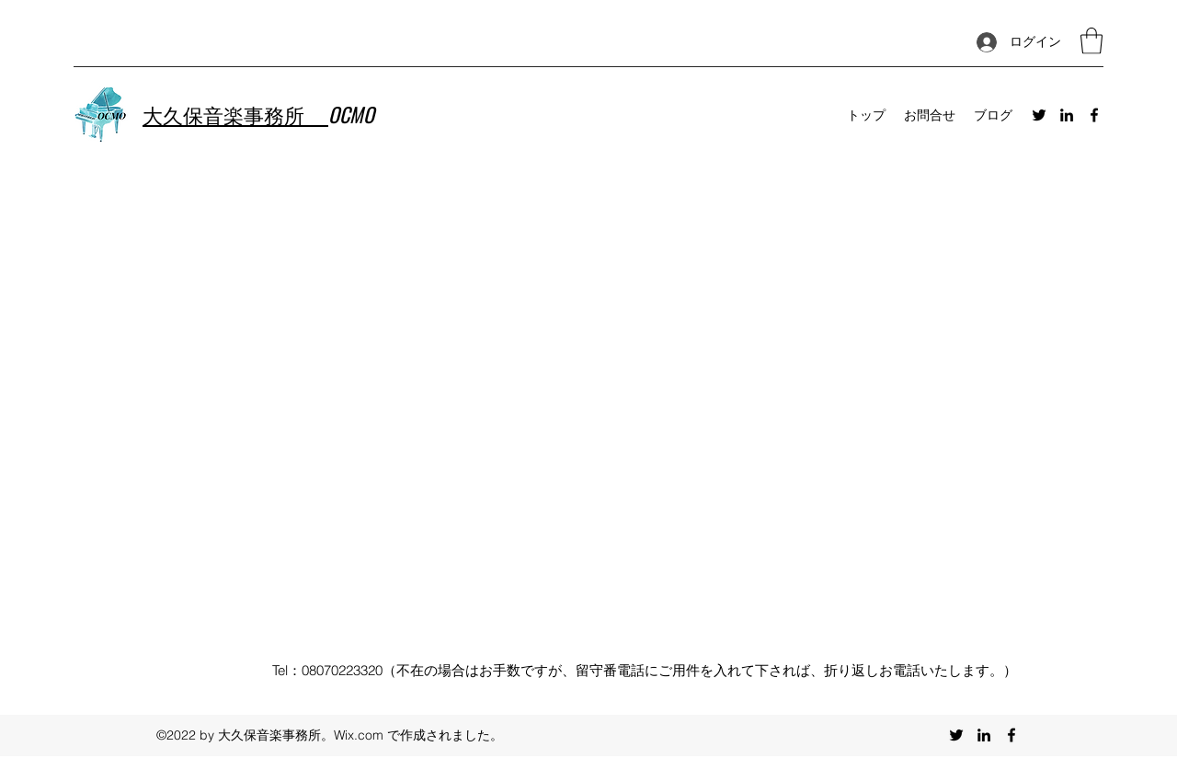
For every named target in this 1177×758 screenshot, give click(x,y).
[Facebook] (1094, 115)
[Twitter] (1039, 115)
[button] (1091, 41)
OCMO (351, 114)
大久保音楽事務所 (235, 114)
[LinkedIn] (1066, 115)
